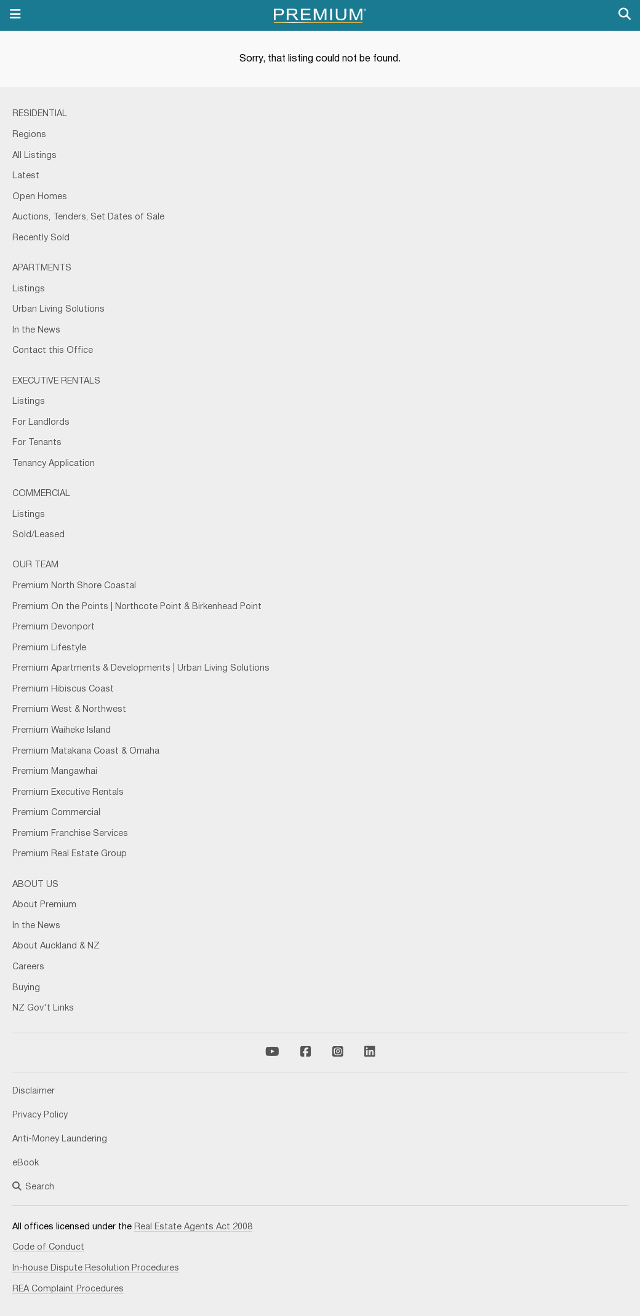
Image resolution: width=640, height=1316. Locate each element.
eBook (25, 1163)
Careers (28, 967)
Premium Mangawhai (54, 772)
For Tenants (37, 443)
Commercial (41, 494)
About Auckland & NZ (56, 946)
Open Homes (39, 197)
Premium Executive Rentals (68, 793)
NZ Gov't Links (43, 1008)
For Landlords (41, 423)
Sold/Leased (38, 535)
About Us (35, 885)
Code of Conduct (48, 1247)
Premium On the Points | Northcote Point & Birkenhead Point (137, 607)
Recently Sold (41, 238)
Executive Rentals (56, 381)
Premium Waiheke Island (61, 731)
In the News (36, 330)
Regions (29, 135)
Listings (28, 289)
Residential (39, 114)
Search (33, 1187)
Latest (25, 176)
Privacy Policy (40, 1115)
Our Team (35, 565)
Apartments (41, 268)
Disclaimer (33, 1091)
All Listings (34, 156)
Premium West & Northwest (69, 710)
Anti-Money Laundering (59, 1139)
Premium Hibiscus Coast (63, 689)
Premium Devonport (53, 627)
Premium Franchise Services (70, 834)
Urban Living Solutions (58, 309)
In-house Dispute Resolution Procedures (95, 1268)
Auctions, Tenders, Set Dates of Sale (88, 217)
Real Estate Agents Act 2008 (193, 1227)
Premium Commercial (56, 813)
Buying (26, 988)
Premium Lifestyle (49, 648)
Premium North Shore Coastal (74, 586)
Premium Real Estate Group (69, 854)
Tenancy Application (53, 464)
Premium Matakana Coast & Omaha (85, 751)
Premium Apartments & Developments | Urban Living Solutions (141, 668)
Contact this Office (52, 351)
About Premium (44, 905)
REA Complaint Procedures (68, 1289)
